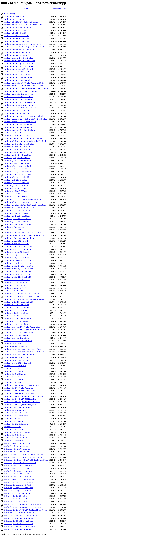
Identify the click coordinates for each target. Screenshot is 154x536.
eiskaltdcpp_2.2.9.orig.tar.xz (13, 382)
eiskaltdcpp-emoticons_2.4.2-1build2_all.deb (19, 130)
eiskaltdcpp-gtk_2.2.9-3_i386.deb (15, 191)
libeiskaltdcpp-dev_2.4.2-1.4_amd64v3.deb (18, 474)
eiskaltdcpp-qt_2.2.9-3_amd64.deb (16, 282)
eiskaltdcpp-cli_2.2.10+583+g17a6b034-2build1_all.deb (23, 25)
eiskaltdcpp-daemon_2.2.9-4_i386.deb (17, 80)
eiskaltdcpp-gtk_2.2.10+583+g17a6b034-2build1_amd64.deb (25, 205)
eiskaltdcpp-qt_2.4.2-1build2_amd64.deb (18, 319)
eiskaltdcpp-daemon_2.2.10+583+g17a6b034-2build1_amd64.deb (26, 88)
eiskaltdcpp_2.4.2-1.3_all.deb (14, 421)
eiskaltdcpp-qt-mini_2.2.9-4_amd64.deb (17, 277)
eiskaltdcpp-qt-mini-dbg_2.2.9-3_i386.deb (18, 263)
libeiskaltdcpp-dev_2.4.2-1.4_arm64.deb (18, 477)
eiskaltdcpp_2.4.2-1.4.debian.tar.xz (16, 424)
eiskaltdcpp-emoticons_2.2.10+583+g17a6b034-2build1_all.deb (26, 119)
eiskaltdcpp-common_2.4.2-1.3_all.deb (17, 52)
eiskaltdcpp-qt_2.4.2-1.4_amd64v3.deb (17, 313)
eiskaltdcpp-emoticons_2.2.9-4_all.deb (17, 113)
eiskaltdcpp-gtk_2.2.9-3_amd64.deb (16, 188)
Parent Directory (9, 14)
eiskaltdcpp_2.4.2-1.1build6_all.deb (16, 413)
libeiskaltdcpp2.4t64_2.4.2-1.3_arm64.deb (18, 521)
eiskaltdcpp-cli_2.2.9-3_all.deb (14, 16)
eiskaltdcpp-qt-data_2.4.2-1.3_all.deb (16, 241)
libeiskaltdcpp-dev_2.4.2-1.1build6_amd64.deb (20, 463)
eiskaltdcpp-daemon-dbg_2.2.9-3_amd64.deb (19, 61)
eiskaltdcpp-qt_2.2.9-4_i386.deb (15, 291)
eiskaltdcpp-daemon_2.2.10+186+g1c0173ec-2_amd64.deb (24, 83)
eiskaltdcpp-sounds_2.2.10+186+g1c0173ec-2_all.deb (22, 349)
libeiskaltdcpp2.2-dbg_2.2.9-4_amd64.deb (18, 488)
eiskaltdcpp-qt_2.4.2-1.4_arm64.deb (16, 316)
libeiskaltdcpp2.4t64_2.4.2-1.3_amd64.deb (18, 518)
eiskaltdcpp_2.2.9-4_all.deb (13, 380)
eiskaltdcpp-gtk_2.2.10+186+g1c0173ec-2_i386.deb (22, 202)
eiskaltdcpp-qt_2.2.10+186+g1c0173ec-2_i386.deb (21, 296)
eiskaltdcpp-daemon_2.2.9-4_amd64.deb (18, 77)
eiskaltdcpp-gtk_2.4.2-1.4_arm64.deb (16, 221)
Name (26, 8)
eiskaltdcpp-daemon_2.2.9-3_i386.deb (17, 75)
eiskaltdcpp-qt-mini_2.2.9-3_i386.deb (17, 274)
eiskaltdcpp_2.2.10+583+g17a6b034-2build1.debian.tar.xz (24, 396)
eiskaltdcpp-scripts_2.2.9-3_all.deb (16, 321)
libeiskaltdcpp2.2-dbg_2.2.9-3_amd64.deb (18, 482)
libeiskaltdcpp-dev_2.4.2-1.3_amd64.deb (18, 465)
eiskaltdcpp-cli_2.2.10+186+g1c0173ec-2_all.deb (21, 22)
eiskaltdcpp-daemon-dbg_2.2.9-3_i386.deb (18, 63)
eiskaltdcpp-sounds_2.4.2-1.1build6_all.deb (19, 355)
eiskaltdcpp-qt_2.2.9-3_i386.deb (15, 285)
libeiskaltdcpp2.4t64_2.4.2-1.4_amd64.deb (18, 524)
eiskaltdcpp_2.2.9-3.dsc (12, 368)
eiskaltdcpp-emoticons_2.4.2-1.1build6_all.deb (20, 122)
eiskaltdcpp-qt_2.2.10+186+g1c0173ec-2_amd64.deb (22, 294)
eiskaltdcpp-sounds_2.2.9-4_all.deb (16, 346)
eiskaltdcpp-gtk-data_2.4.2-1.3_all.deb (17, 147)
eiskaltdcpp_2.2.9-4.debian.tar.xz (15, 374)
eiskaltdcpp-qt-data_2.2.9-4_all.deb (16, 230)
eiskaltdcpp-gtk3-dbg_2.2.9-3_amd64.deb (18, 166)
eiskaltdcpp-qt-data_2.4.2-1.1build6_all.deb (19, 238)
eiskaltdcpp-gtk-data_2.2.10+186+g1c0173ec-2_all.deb (23, 138)
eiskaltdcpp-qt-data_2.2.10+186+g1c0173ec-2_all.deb (22, 233)
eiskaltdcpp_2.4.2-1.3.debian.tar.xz (16, 416)
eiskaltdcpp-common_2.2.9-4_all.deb (16, 41)
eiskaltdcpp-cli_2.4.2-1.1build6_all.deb (17, 27)
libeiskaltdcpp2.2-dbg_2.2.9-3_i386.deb (17, 485)
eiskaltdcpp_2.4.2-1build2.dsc (14, 435)
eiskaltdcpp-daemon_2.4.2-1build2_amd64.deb (20, 108)
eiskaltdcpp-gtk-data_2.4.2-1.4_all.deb (17, 149)
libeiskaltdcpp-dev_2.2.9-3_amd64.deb (17, 443)
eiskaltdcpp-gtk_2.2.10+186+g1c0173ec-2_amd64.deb (22, 199)
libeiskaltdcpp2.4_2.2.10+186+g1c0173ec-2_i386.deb (22, 507)
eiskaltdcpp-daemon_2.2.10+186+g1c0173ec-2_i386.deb (23, 86)
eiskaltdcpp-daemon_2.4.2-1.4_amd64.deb (18, 99)
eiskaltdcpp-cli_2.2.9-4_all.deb (14, 19)
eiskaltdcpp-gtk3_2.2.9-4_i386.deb (16, 185)
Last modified (55, 8)
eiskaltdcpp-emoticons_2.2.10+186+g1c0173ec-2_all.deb (23, 116)
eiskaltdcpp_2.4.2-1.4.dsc (12, 427)
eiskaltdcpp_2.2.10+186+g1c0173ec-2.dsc (18, 388)
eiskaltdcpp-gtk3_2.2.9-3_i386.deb (16, 180)
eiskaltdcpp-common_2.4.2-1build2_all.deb (19, 58)
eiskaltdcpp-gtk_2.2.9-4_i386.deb (15, 197)
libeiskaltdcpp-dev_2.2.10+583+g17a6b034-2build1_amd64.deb (26, 460)
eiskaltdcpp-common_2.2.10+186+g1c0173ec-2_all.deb (23, 44)
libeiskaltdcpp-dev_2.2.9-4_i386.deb (16, 452)
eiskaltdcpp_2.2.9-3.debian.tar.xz (15, 366)
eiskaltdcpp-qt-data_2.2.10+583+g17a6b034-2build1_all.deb (24, 235)
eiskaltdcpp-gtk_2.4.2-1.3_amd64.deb (17, 210)
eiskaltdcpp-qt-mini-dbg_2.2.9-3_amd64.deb (19, 260)
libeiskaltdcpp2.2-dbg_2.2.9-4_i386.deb (17, 490)
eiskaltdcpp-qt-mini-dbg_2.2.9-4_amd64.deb (19, 266)
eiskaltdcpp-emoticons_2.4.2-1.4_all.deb (18, 127)
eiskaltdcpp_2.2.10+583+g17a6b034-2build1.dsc (20, 399)
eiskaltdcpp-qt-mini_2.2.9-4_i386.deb (17, 280)
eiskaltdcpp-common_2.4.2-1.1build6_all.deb (19, 50)
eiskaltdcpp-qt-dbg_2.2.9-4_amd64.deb (17, 255)
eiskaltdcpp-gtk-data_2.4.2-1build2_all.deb (18, 152)
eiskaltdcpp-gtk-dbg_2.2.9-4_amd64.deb (18, 160)
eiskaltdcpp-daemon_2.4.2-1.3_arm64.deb (18, 97)
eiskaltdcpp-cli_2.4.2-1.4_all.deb (15, 33)
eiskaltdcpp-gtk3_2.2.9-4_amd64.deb (16, 183)
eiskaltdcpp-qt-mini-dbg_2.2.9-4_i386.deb (18, 269)
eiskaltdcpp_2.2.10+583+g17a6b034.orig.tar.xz (20, 404)
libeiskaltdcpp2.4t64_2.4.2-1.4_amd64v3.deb (19, 526)
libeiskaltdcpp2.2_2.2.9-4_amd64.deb (17, 499)
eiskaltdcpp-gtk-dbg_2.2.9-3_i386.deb (17, 158)
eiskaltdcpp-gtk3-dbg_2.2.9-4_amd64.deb (18, 172)
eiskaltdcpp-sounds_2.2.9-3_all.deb (16, 343)
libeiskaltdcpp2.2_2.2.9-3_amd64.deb (17, 493)
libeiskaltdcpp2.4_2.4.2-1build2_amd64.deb (19, 513)
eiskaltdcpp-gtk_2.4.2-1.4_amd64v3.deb (17, 219)
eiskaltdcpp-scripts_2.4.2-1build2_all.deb (18, 341)
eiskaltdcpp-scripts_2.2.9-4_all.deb (16, 324)
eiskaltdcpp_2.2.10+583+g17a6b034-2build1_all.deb (22, 402)
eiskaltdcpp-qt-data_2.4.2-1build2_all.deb (18, 246)
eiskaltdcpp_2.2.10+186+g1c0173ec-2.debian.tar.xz (21, 385)
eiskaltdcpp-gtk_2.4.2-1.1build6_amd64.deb (19, 208)
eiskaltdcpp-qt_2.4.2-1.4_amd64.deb (16, 310)
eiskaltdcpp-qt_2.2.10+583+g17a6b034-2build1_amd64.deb (24, 299)
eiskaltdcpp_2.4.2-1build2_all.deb (15, 438)
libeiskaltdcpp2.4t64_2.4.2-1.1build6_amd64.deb (20, 515)
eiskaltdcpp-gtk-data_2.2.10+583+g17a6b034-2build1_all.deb (25, 141)
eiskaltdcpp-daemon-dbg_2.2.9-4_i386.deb (18, 69)
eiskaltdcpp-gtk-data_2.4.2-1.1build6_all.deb (19, 144)
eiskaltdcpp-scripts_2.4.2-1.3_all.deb (16, 335)
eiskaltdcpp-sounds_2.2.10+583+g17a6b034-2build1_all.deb (24, 352)
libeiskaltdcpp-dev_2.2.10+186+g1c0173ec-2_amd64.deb (23, 454)
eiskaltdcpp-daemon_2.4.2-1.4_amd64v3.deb (19, 102)
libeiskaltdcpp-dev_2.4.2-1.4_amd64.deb (18, 471)
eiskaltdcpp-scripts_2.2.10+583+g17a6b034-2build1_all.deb (24, 330)
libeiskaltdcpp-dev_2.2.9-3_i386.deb (16, 446)
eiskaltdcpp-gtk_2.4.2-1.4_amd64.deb (17, 216)
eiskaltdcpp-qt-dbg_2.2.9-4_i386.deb (16, 258)
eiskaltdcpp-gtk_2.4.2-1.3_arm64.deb (16, 213)
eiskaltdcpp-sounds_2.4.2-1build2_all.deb (18, 363)
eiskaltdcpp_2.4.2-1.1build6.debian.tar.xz (18, 407)
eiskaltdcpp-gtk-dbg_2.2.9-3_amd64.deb (18, 155)
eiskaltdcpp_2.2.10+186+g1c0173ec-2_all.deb (20, 391)
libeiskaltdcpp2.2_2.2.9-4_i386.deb (16, 502)
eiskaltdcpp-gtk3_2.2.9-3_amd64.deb (16, 177)
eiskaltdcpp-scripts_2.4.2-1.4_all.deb (16, 338)
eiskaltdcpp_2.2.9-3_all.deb (13, 371)
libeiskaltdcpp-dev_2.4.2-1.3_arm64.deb (18, 468)
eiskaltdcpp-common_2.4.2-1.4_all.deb (17, 55)
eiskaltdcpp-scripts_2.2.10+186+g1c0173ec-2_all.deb (22, 327)
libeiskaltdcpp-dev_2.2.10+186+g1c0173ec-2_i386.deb (23, 457)
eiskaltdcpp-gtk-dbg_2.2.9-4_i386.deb (17, 163)
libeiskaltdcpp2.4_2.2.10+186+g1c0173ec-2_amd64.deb (23, 504)
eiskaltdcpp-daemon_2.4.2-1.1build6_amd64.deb (20, 91)
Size (64, 8)
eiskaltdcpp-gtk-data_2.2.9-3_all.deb (16, 133)
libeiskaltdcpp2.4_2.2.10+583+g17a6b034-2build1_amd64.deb (25, 510)
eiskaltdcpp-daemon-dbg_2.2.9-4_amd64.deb (19, 66)
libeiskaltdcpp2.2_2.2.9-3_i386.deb (16, 496)
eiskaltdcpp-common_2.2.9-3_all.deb (16, 38)
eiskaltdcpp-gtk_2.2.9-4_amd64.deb (16, 194)
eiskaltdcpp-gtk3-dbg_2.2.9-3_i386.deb (17, 169)
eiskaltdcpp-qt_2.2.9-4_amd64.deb (16, 288)
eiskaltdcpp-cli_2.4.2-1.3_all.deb (15, 30)
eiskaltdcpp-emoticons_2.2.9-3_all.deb (17, 111)
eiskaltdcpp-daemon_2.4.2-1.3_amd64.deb (18, 94)
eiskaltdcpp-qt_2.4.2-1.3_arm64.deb (16, 307)
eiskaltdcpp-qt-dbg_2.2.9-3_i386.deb (16, 252)
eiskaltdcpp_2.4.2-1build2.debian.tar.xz (17, 432)
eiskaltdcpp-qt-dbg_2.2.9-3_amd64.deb (17, 249)
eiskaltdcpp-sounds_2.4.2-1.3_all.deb (16, 357)
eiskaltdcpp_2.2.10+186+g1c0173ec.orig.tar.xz (20, 393)
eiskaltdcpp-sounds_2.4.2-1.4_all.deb (16, 360)
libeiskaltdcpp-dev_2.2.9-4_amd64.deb (17, 449)
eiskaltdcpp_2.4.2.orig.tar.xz (13, 441)
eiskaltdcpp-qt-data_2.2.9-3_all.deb (16, 227)
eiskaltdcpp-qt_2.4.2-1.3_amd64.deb (16, 305)
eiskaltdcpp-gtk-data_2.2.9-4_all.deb (16, 136)
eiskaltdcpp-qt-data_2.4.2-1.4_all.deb (16, 244)
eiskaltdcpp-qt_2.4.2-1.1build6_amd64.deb (18, 302)
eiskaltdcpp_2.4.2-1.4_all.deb (14, 429)
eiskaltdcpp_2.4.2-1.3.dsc (12, 418)
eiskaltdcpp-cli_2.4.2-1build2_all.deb (16, 36)
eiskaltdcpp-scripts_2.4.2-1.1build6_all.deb (18, 332)
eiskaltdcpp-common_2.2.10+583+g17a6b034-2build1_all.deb (25, 47)
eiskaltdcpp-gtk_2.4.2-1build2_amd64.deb (18, 224)
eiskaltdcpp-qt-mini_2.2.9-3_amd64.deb (17, 271)
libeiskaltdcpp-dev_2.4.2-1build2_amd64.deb (19, 479)
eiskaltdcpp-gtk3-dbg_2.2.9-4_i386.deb (17, 174)
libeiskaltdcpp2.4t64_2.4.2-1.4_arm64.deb (18, 529)
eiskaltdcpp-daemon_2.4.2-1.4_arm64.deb (18, 105)
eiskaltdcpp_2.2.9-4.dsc (12, 377)
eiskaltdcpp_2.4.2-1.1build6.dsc (15, 410)
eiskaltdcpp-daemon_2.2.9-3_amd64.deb (18, 72)
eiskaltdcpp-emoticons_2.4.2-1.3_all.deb (18, 124)
